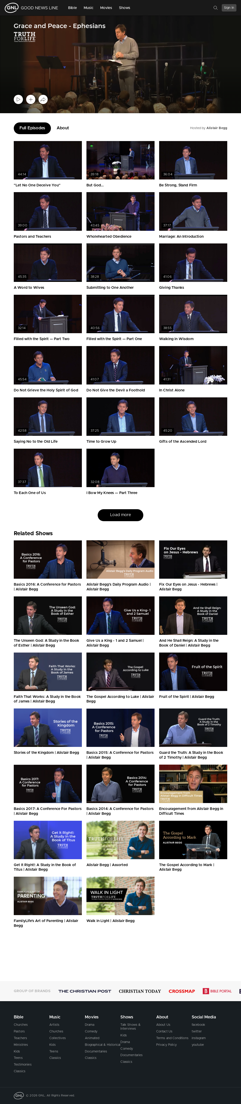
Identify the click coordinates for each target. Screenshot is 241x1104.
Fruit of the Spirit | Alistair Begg (186, 697)
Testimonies (23, 1064)
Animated (92, 1038)
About (63, 128)
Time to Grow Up (101, 441)
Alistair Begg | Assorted (107, 865)
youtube (198, 1044)
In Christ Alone (172, 390)
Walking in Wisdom (176, 339)
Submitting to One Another (110, 287)
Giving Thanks (171, 287)
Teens (18, 1058)
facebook (198, 1024)
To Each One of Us (30, 493)
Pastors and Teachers (32, 236)
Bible (72, 8)
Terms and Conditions (172, 1038)
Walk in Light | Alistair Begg (110, 921)
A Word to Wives (29, 287)
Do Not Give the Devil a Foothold (115, 390)
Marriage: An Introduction (181, 236)
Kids (17, 1051)
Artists (54, 1024)
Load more (120, 515)
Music (88, 8)
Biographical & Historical (102, 1044)
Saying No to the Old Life (36, 441)
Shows (124, 8)
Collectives (57, 1038)
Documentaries (96, 1051)
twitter (197, 1031)
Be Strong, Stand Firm (178, 185)
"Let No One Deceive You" (37, 185)
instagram (199, 1038)
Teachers (20, 1038)
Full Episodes (32, 128)
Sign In (229, 7)
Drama (89, 1024)
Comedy (91, 1031)
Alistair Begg (216, 128)
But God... (95, 185)
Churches (21, 1024)
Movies (106, 8)
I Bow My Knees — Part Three (111, 493)
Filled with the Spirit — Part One (114, 339)
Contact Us (164, 1031)
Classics (19, 1071)
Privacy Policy (166, 1044)
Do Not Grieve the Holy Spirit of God (46, 390)
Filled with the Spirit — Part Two (41, 339)
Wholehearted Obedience (109, 236)
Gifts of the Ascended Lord (182, 441)
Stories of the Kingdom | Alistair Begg (46, 752)
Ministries (21, 1044)
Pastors (19, 1031)
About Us (163, 1024)
